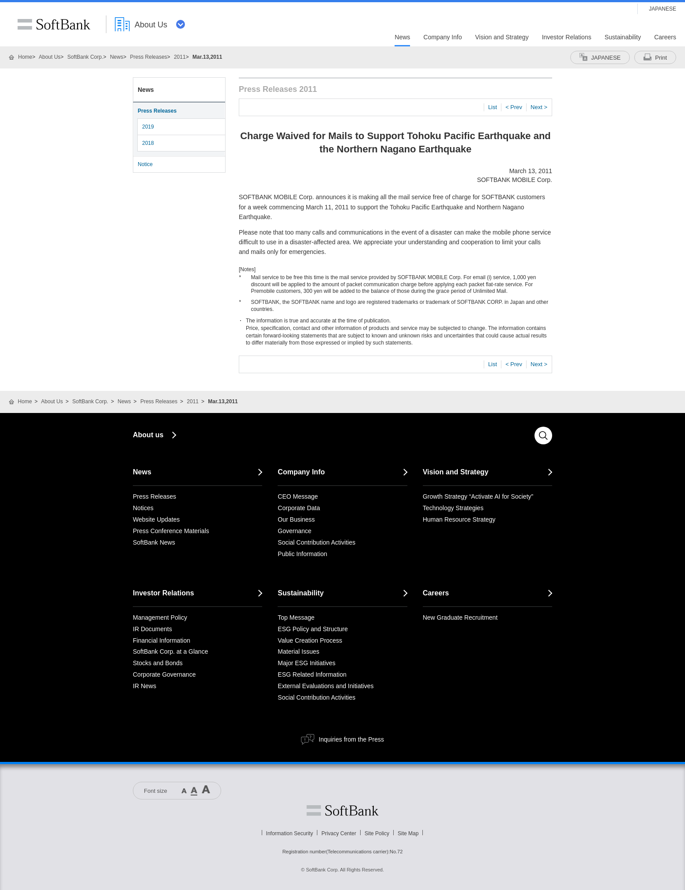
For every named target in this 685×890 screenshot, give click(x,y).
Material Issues (298, 651)
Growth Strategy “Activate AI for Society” (478, 496)
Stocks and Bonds (158, 663)
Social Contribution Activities (316, 542)
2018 (148, 143)
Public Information (302, 553)
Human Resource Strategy (459, 519)
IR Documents (152, 628)
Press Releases (148, 57)
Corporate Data (299, 507)
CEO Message (298, 496)
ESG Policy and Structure (313, 628)
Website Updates (156, 519)
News (116, 57)
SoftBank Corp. (85, 57)
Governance (294, 530)
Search (543, 435)
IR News (144, 685)
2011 (180, 57)
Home (25, 57)
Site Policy (377, 833)
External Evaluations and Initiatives (325, 685)
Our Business (296, 519)
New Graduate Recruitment (460, 617)
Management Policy (160, 617)
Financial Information (161, 640)
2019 (148, 127)
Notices (143, 507)
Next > (539, 107)
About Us (49, 57)
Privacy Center (338, 833)
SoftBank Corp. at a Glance (170, 651)
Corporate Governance (164, 674)
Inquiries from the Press (351, 739)
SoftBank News (154, 542)
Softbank (342, 810)
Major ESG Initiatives (306, 663)
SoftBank (54, 24)
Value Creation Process (310, 640)
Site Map (408, 833)
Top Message (296, 617)
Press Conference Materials (171, 530)
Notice (145, 164)
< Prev (513, 107)
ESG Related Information (312, 674)
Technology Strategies (453, 507)
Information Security (289, 833)
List (492, 107)
